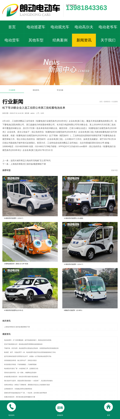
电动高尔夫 (84, 27)
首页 (12, 27)
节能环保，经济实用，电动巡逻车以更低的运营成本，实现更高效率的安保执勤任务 (31, 348)
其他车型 (36, 40)
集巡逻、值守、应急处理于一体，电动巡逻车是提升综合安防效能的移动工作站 (30, 352)
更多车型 (114, 170)
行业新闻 (12, 90)
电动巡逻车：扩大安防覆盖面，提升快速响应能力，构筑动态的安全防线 (27, 340)
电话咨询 (11, 408)
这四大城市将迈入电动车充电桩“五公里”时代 (31, 160)
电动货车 (12, 40)
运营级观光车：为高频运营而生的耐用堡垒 (18, 389)
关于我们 (108, 40)
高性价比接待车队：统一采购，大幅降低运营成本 (20, 372)
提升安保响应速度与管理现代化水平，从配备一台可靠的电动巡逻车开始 (27, 356)
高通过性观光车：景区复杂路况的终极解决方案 (19, 397)
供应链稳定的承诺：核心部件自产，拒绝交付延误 (20, 360)
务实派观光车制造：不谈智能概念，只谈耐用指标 (20, 364)
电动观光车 (60, 27)
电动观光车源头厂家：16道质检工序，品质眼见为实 (21, 368)
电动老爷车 (108, 27)
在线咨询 (60, 408)
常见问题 (60, 90)
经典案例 (60, 40)
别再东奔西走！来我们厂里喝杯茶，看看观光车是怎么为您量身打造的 (27, 385)
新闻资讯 (84, 40)
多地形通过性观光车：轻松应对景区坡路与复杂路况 (21, 376)
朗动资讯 (36, 90)
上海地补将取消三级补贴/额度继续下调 (28, 164)
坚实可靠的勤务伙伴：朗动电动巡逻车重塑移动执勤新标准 (23, 344)
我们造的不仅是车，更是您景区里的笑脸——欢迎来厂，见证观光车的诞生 (28, 381)
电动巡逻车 (36, 27)
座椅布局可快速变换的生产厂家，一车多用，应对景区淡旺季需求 (25, 393)
